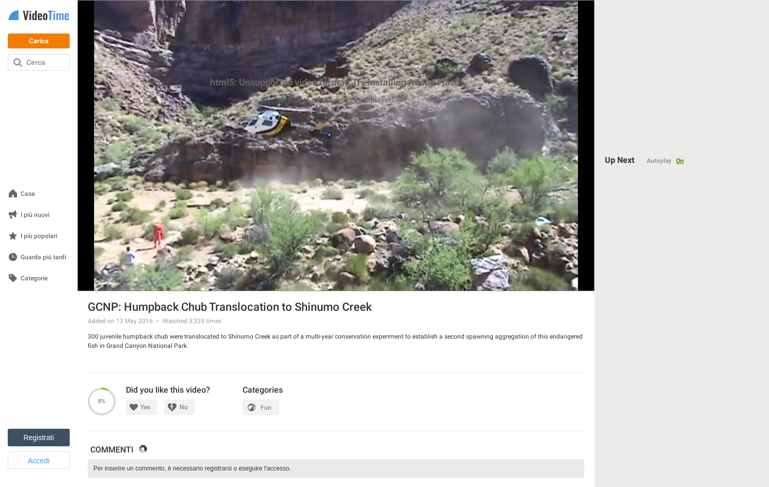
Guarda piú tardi (43, 257)
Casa (28, 194)
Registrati (38, 437)
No (184, 407)
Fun (266, 407)
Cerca (35, 62)
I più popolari (39, 236)
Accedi (39, 461)
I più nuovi (35, 215)
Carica (39, 41)
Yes (145, 407)
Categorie (34, 278)
